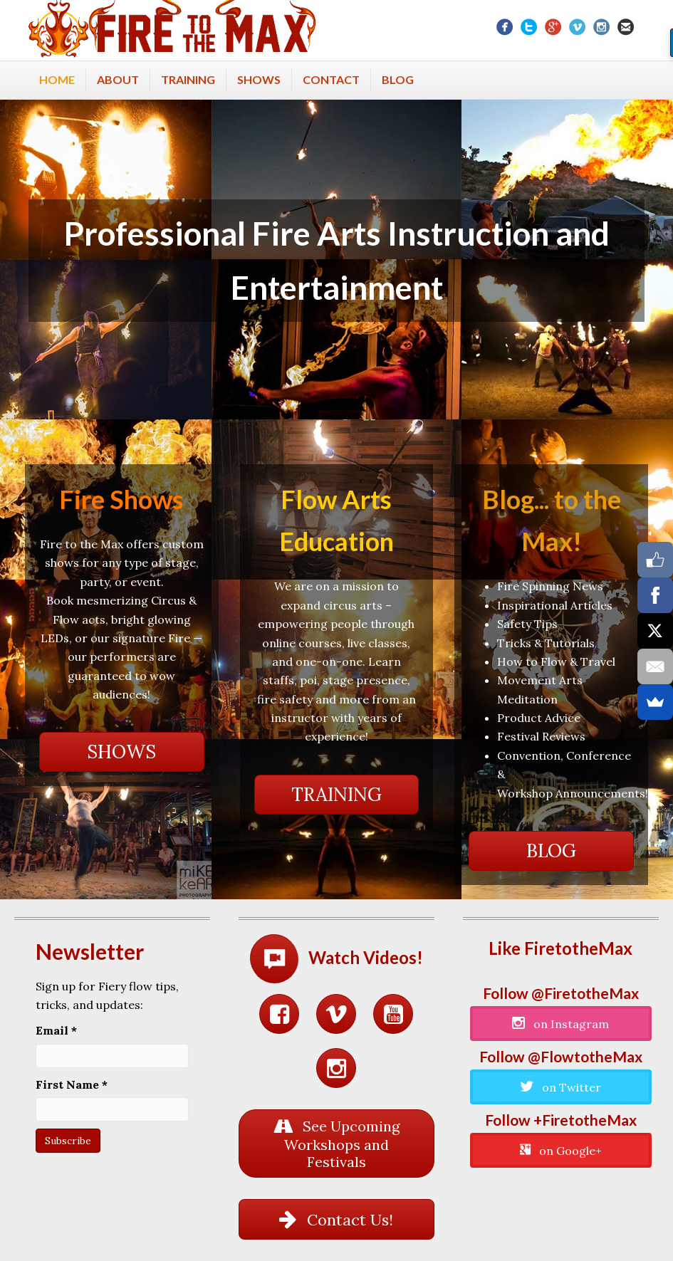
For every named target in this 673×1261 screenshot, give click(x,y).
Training (188, 79)
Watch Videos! (365, 957)
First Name (72, 1084)
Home (57, 79)
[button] (121, 752)
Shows (259, 79)
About (118, 79)
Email (56, 1030)
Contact (331, 79)
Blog (398, 79)
